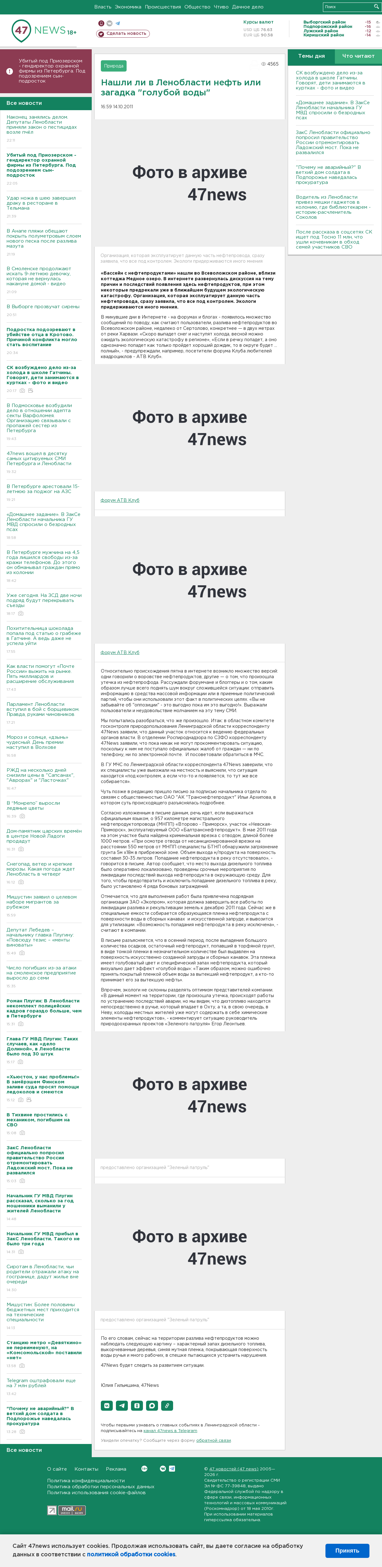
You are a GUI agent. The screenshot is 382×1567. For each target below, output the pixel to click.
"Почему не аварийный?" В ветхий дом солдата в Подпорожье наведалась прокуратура (328, 175)
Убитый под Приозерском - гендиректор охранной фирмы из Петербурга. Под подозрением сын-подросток (52, 71)
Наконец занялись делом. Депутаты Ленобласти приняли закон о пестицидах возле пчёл (44, 129)
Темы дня (311, 56)
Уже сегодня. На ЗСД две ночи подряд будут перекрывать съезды (44, 604)
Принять (347, 1551)
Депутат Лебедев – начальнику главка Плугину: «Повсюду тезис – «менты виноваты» (44, 942)
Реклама (116, 1469)
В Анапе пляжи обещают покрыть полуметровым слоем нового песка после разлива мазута (44, 243)
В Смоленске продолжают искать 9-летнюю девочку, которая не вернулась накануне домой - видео (44, 281)
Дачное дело (248, 7)
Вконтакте (144, 1469)
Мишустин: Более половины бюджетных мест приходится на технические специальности (44, 1317)
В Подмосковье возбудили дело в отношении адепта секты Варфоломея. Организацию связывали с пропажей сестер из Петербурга (44, 423)
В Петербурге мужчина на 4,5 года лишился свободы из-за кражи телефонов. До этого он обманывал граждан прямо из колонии (44, 566)
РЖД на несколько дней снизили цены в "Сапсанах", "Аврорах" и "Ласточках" (44, 779)
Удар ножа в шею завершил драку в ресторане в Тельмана (44, 207)
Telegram (172, 1469)
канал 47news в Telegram (170, 1431)
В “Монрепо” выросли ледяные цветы (44, 810)
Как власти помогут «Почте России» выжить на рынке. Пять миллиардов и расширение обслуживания (44, 678)
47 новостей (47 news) (234, 1469)
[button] (107, 1406)
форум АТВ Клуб (120, 500)
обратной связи (213, 1440)
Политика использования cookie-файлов (96, 1493)
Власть (103, 7)
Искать (376, 6)
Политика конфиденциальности (86, 1481)
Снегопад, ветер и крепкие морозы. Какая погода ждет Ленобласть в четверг (44, 873)
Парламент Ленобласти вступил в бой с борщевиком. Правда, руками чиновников (44, 713)
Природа (113, 66)
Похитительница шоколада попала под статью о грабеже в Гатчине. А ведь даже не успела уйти (44, 640)
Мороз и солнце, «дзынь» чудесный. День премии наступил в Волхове (44, 746)
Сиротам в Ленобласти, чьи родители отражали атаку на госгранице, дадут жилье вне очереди (44, 1279)
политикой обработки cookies (131, 1554)
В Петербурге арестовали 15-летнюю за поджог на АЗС (44, 493)
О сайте (57, 1469)
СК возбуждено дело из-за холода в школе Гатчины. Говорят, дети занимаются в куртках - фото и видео (330, 80)
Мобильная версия (101, 23)
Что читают (358, 56)
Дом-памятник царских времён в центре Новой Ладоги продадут (44, 840)
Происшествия (163, 7)
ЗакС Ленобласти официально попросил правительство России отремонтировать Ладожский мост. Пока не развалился (333, 143)
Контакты (86, 1469)
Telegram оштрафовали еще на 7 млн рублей (44, 1388)
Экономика (128, 7)
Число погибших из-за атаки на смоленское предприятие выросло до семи (44, 977)
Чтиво (221, 7)
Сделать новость (126, 33)
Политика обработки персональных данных (101, 1487)
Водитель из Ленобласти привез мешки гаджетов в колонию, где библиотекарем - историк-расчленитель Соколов (333, 207)
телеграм (118, 23)
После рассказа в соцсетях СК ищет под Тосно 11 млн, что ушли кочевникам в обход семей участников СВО (334, 239)
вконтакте (109, 23)
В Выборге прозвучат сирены (44, 311)
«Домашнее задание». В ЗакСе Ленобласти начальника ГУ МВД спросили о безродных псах (44, 526)
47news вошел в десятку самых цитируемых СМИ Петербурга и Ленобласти (44, 463)
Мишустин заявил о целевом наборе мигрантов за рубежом (44, 906)
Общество (197, 7)
